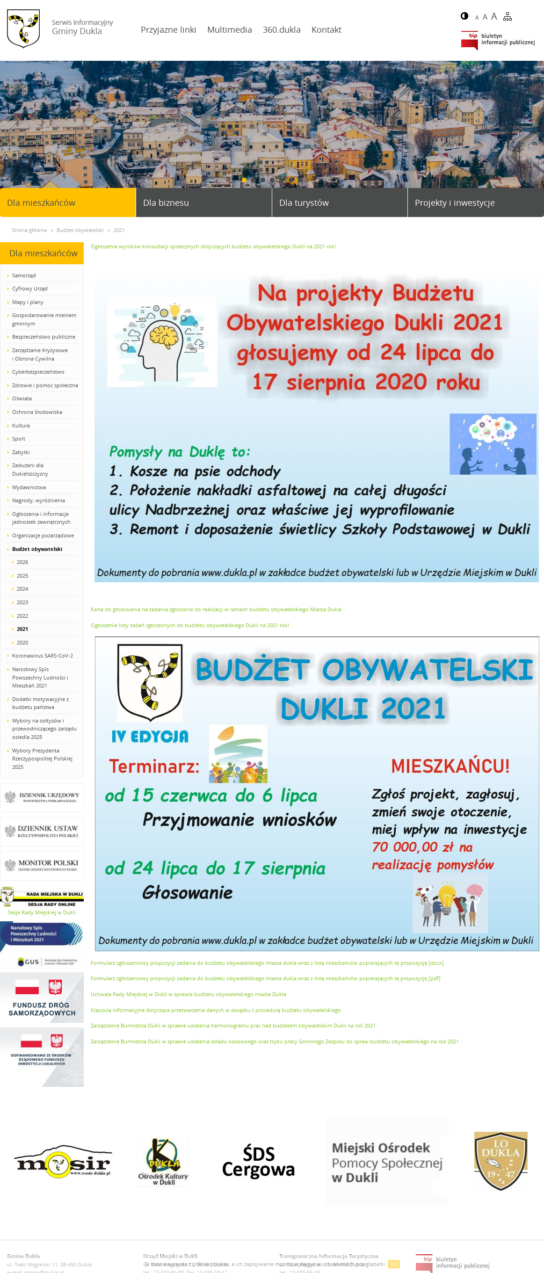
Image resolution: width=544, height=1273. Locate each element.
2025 (22, 575)
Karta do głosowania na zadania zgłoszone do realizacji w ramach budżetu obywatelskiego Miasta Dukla (216, 609)
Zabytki (21, 452)
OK (394, 1263)
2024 (22, 588)
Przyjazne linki (168, 29)
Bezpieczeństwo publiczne (43, 336)
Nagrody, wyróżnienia (38, 500)
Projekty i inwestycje (455, 202)
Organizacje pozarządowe (43, 535)
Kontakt (326, 29)
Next (533, 134)
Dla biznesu (166, 202)
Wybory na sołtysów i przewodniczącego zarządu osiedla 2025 (44, 728)
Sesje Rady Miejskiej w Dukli (42, 912)
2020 (22, 642)
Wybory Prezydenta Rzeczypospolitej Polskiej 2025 (42, 758)
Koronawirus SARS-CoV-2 (42, 655)
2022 (22, 615)
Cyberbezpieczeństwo (38, 371)
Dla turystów (304, 202)
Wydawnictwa (29, 487)
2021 (22, 628)
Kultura (21, 425)
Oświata (22, 398)
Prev (11, 134)
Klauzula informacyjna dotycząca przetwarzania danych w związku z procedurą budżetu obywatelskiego (216, 1009)
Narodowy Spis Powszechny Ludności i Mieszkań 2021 (40, 677)
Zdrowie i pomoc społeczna (45, 385)
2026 (22, 561)
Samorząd (24, 275)
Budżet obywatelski (37, 548)
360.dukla (282, 29)
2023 (22, 602)
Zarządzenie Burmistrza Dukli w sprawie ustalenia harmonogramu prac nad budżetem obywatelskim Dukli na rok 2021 (233, 1025)
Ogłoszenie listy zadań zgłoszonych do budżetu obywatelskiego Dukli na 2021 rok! (190, 625)
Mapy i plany (28, 301)
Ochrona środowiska (37, 411)
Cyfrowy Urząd (30, 288)
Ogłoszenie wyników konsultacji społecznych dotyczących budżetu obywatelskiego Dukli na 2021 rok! (213, 246)
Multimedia (229, 29)
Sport (18, 438)
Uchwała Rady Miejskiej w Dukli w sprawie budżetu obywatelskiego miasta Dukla (188, 994)
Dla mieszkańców (41, 202)
